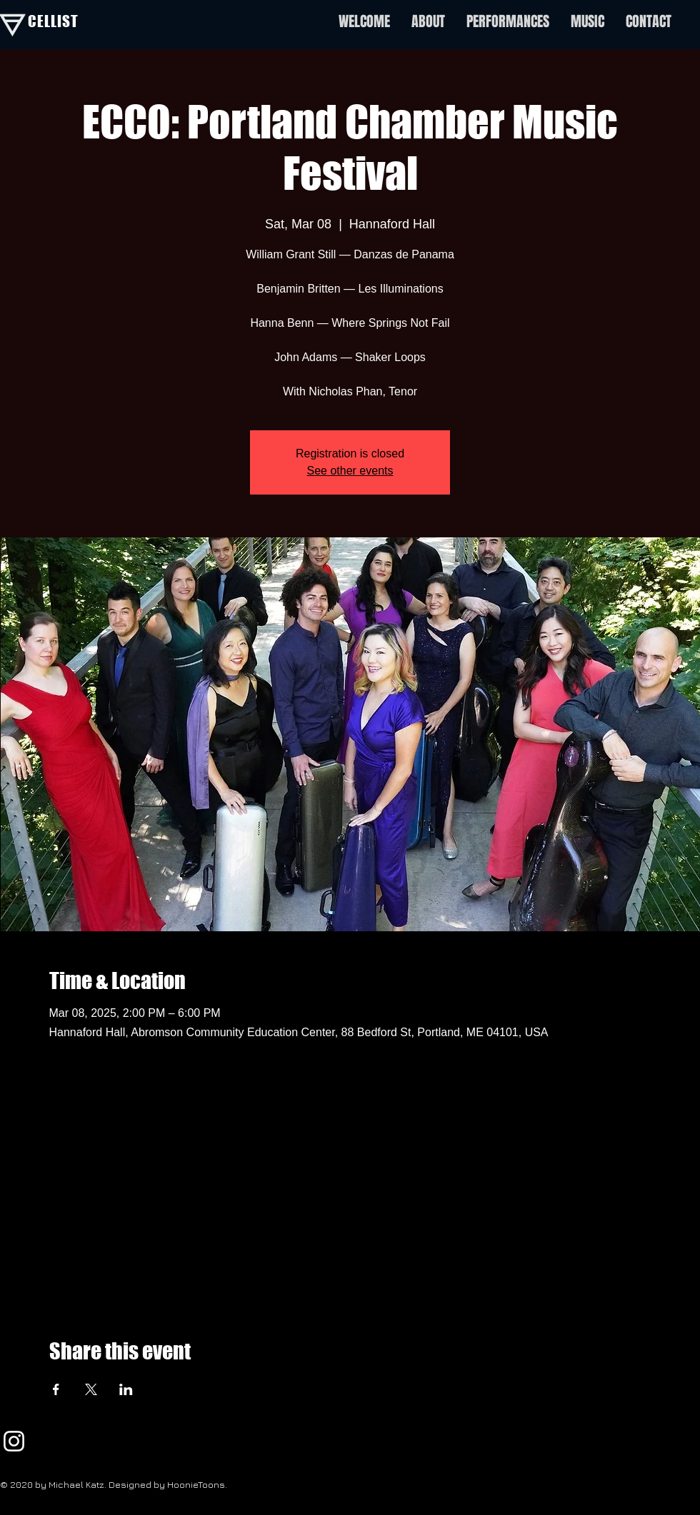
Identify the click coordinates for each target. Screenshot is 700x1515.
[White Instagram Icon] (14, 1441)
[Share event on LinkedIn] (126, 1389)
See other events (350, 471)
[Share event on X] (91, 1389)
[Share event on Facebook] (56, 1389)
